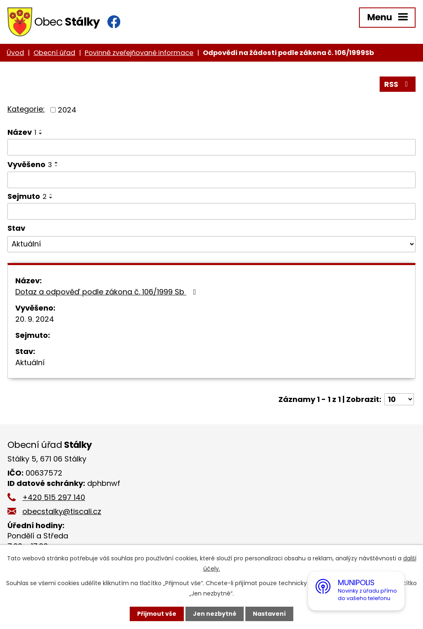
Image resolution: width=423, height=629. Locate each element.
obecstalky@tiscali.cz (61, 511)
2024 (67, 110)
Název (21, 132)
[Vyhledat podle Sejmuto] (211, 211)
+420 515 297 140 (53, 497)
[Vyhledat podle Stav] (211, 244)
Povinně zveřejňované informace (139, 52)
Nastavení (269, 614)
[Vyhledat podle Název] (211, 147)
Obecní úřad (54, 52)
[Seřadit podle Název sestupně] (40, 133)
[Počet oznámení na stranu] (399, 399)
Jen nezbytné (214, 614)
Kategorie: (26, 109)
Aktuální (30, 362)
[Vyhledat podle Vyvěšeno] (211, 180)
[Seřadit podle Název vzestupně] (40, 130)
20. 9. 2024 (34, 319)
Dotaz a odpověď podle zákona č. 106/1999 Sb (107, 292)
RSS (397, 84)
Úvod (15, 52)
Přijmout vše (156, 614)
